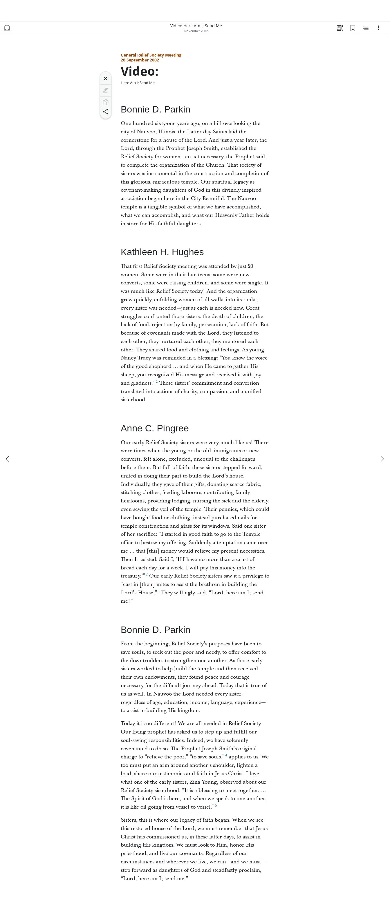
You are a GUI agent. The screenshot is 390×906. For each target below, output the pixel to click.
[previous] (8, 459)
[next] (382, 459)
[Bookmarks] (353, 27)
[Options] (378, 27)
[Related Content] (365, 27)
